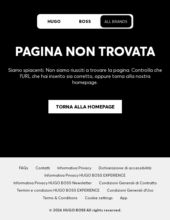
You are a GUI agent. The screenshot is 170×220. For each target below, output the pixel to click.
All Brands (115, 21)
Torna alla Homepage (85, 107)
